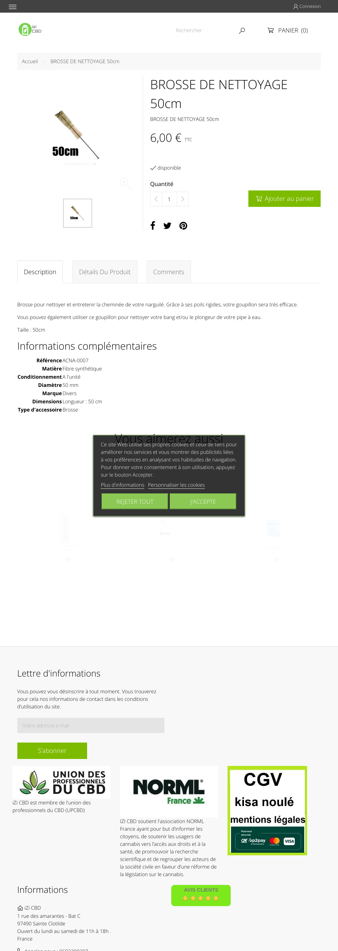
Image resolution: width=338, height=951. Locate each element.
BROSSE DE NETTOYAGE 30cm (169, 550)
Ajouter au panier (284, 198)
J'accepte (203, 501)
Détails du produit (104, 272)
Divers (69, 393)
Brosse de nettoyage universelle (64, 550)
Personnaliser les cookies (176, 484)
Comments (168, 272)
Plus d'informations (123, 484)
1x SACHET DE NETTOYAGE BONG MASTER (273, 552)
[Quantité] (169, 199)
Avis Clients (201, 890)
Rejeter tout (134, 501)
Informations (42, 890)
